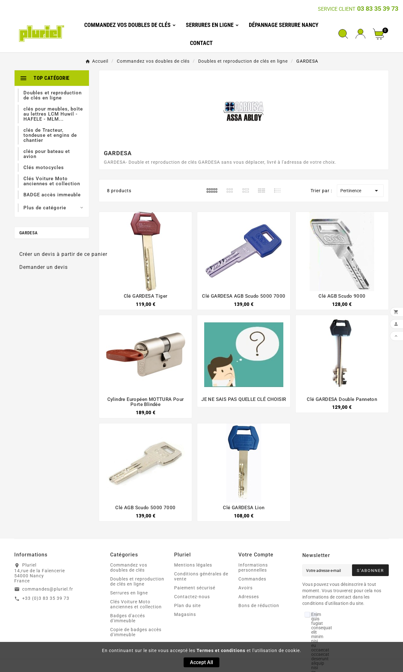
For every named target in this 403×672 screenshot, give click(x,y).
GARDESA (28, 232)
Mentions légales (193, 564)
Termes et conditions (221, 650)
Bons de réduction (258, 605)
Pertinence (360, 190)
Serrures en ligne (129, 592)
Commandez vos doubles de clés (128, 567)
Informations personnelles (253, 567)
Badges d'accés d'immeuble (127, 618)
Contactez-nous (192, 596)
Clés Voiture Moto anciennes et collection (136, 604)
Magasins (185, 614)
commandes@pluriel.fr (47, 589)
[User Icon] (360, 34)
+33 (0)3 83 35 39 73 (45, 598)
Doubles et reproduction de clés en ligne (137, 581)
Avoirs (245, 587)
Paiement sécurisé (194, 587)
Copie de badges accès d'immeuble (135, 632)
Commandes (252, 578)
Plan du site (187, 605)
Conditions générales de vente (201, 576)
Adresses (248, 596)
